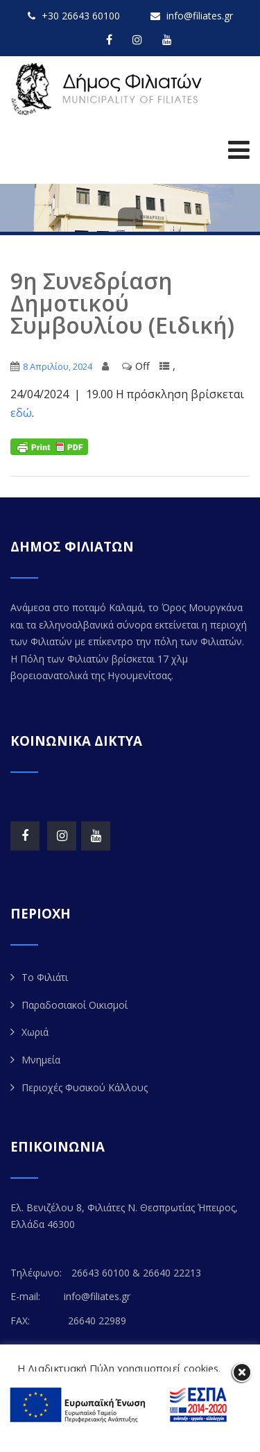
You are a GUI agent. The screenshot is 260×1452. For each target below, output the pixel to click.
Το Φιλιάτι (44, 977)
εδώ (21, 412)
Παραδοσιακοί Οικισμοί (74, 1004)
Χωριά (35, 1032)
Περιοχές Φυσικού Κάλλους (84, 1087)
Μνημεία (40, 1059)
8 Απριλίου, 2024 (57, 366)
